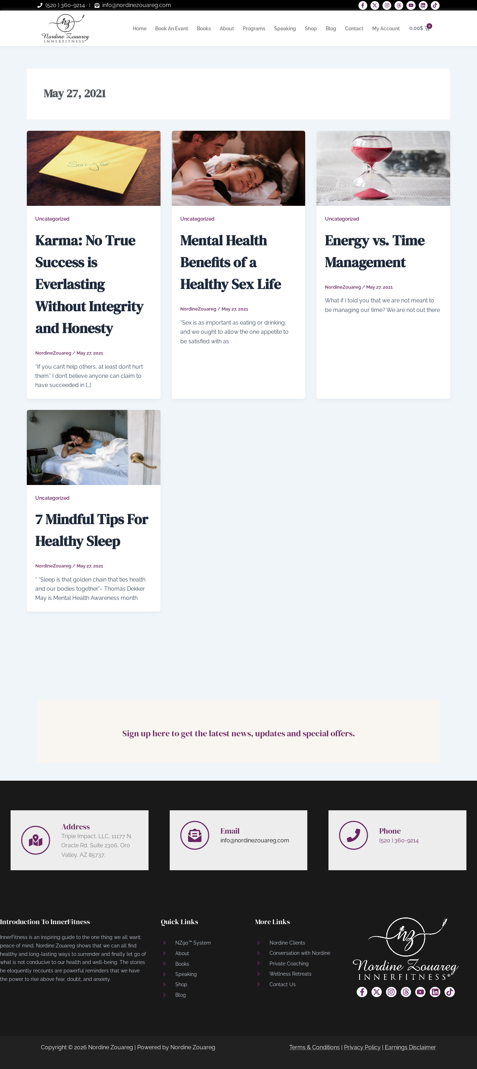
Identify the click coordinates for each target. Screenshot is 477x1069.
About (227, 28)
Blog (331, 28)
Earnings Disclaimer (410, 1047)
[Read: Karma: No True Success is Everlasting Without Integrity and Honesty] (94, 168)
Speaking (285, 28)
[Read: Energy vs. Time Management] (383, 168)
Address (76, 826)
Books (204, 28)
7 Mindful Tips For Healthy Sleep (87, 562)
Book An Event (171, 28)
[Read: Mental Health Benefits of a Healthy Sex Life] (239, 168)
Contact (354, 28)
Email (231, 830)
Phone (391, 830)
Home (139, 28)
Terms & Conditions (314, 1047)
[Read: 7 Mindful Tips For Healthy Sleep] (94, 469)
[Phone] (353, 835)
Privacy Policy (362, 1047)
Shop (311, 28)
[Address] (35, 840)
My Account (386, 28)
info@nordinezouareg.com (255, 840)
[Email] (194, 835)
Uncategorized (52, 219)
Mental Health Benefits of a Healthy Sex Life (232, 272)
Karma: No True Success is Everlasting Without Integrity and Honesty (91, 294)
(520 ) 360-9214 (399, 840)
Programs (254, 28)
